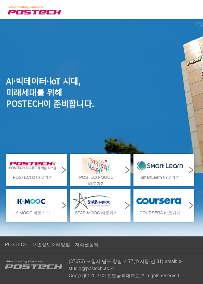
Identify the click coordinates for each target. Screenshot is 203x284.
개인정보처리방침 (51, 244)
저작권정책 (87, 244)
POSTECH (16, 244)
